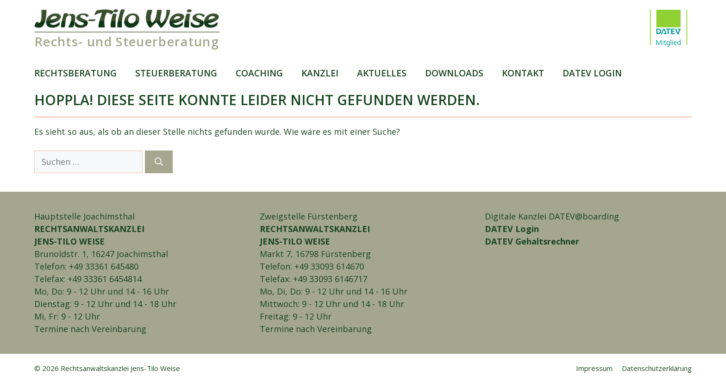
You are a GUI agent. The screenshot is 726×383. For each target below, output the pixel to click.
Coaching (259, 73)
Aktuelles (382, 73)
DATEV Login (512, 228)
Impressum (594, 368)
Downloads (454, 73)
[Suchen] (159, 162)
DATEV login (592, 73)
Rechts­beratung (75, 73)
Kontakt (523, 73)
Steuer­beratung (176, 73)
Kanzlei (319, 73)
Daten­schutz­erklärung (657, 368)
